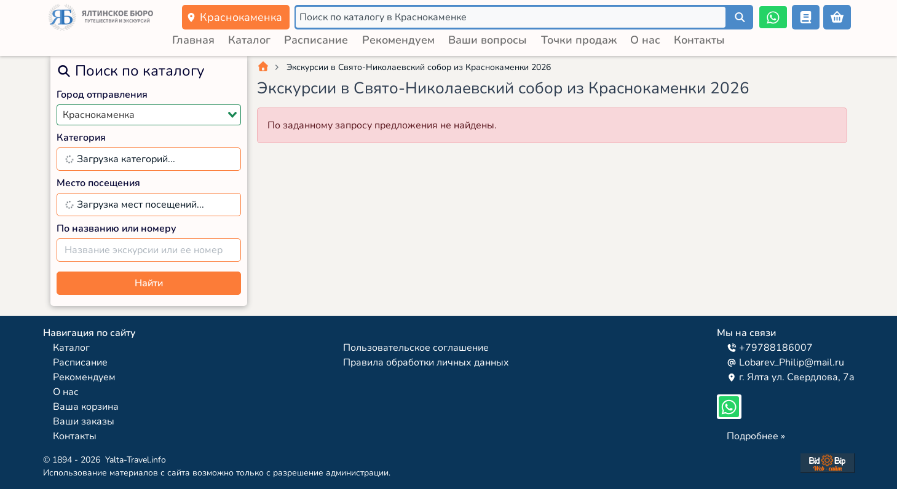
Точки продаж (579, 40)
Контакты (699, 40)
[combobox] (149, 114)
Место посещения (98, 183)
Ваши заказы (83, 421)
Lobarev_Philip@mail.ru (785, 362)
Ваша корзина (86, 406)
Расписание (316, 40)
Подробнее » (756, 436)
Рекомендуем (398, 40)
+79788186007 (770, 347)
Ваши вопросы (487, 40)
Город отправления (102, 94)
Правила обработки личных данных (426, 362)
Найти (149, 283)
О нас (645, 40)
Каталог (249, 40)
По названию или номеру (116, 228)
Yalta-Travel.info (135, 460)
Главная (193, 40)
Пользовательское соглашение (416, 347)
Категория (81, 137)
